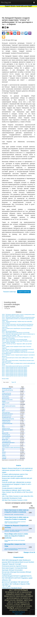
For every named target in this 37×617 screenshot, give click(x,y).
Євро (3, 449)
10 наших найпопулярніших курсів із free (15, 474)
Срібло (3, 455)
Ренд (3, 426)
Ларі (3, 450)
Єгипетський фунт (6, 436)
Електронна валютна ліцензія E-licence (14, 566)
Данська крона (5, 398)
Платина (4, 457)
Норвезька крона (6, 420)
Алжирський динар (6, 388)
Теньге (3, 409)
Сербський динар (6, 441)
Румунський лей (6, 444)
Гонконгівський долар (7, 399)
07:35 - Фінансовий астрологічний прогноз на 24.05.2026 (15, 332)
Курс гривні (6, 382)
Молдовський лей (6, 417)
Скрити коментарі (24, 291)
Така (3, 391)
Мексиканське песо (6, 415)
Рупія (3, 404)
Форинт (4, 401)
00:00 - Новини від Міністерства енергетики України (14, 367)
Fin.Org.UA (6, 2)
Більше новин (5, 378)
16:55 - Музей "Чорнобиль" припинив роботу (13, 315)
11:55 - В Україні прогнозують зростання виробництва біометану (17, 324)
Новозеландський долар (8, 418)
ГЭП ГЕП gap (6, 586)
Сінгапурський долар (7, 423)
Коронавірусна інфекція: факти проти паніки (16, 490)
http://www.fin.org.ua (18, 612)
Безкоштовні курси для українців (12, 476)
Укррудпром (15, 30)
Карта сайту (18, 614)
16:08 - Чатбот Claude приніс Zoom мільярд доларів (14, 339)
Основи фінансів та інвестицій (11, 488)
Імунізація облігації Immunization (12, 570)
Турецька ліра (5, 445)
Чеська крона (5, 396)
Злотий (4, 452)
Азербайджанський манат (8, 442)
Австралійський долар (7, 390)
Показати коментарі (9, 291)
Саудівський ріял (6, 421)
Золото (4, 453)
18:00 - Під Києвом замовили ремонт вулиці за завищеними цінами (18, 314)
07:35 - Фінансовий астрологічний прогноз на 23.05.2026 (15, 366)
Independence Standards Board (12, 588)
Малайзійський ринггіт (7, 414)
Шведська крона (6, 428)
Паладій (4, 458)
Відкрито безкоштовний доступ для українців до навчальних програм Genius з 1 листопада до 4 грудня (17, 470)
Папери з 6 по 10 (29, 552)
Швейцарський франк (7, 429)
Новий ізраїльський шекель (8, 406)
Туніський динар (6, 434)
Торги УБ (13, 382)
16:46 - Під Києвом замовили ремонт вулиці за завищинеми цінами (18, 317)
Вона (3, 410)
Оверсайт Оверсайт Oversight (11, 564)
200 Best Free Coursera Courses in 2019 (14, 500)
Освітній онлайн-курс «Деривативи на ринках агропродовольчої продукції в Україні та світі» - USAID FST (17, 484)
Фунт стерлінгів (5, 437)
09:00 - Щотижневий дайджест (9, 331)
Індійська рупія (5, 402)
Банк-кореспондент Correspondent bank (14, 568)
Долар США (5, 439)
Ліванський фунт (6, 412)
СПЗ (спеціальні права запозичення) (11, 447)
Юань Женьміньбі (6, 394)
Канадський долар (6, 393)
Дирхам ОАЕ (5, 433)
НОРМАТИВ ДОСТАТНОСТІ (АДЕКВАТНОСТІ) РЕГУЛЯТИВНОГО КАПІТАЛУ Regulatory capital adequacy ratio (17, 578)
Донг (3, 425)
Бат (3, 431)
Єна (3, 407)
